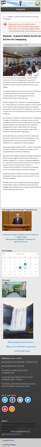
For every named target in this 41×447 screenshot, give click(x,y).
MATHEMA (12, 445)
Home (5, 16)
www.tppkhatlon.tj (20, 431)
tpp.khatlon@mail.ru (11, 434)
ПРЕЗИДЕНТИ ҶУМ (9, 362)
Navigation (20, 9)
